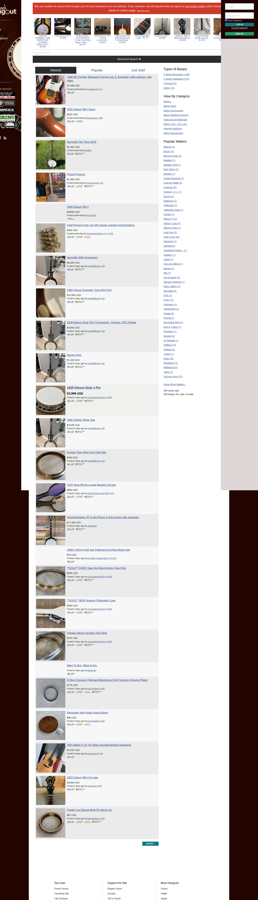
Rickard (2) (166, 336)
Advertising (115, 853)
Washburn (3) (168, 363)
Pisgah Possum (80, 167)
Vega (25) (166, 358)
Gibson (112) (168, 218)
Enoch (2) (166, 196)
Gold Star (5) (168, 232)
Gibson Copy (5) (169, 223)
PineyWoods (97, 89)
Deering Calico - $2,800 (169, 36)
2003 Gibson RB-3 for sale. (87, 732)
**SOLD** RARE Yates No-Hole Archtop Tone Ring (100, 536)
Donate (113, 844)
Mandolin (164, 853)
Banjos (165, 101)
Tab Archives (66, 849)
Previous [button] (41, 33)
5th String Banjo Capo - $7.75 (149, 36)
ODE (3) (165, 295)
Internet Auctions (170, 128)
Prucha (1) (166, 317)
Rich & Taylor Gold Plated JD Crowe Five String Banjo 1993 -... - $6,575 (89, 40)
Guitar (162, 849)
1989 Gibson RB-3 (82, 197)
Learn (11, 47)
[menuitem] (18, 29)
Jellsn (93, 146)
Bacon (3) (166, 151)
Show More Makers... (172, 384)
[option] (49, 33)
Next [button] (214, 33)
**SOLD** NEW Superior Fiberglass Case (95, 566)
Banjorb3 (96, 632)
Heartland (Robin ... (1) (173, 250)
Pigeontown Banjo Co (101, 224)
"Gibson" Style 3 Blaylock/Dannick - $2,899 (189, 37)
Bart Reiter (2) (168, 169)
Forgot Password (239, 27)
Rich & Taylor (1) (170, 326)
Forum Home (67, 839)
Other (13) (166, 87)
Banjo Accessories (171, 110)
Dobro (162, 839)
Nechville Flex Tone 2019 (86, 137)
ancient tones (97, 176)
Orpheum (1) (168, 304)
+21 (118, 526)
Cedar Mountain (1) (171, 178)
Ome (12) (166, 299)
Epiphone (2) (168, 200)
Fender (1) (166, 214)
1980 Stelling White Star (85, 397)
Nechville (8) (167, 290)
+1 (105, 89)
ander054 (96, 496)
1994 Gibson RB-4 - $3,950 (69, 36)
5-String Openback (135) (174, 78)
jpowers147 (97, 710)
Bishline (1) (167, 173)
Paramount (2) (169, 308)
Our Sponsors (116, 858)
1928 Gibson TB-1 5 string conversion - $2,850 (109, 39)
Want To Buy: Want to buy (86, 627)
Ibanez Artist (78, 337)
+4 (107, 255)
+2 (106, 176)
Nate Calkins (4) (169, 286)
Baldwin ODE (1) (170, 164)
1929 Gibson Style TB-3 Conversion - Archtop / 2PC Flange (106, 306)
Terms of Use (101, 873)
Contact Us (115, 863)
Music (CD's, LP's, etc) (173, 124)
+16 (103, 741)
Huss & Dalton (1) (170, 263)
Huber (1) (166, 259)
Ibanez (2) (166, 268)
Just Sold (137, 70)
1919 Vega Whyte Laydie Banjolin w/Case (95, 458)
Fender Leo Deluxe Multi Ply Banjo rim (93, 762)
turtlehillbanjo (98, 255)
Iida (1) (164, 272)
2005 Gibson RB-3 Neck (85, 107)
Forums (12, 29)
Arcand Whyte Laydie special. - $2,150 (208, 37)
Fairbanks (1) (168, 205)
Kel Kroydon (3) (169, 277)
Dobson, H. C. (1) (170, 191)
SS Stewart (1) (168, 340)
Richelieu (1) (167, 331)
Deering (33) (167, 187)
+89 (104, 115)
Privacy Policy (119, 873)
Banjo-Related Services (173, 115)
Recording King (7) (171, 322)
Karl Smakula (98, 650)
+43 (106, 650)
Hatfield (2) (167, 245)
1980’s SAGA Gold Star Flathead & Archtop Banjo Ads (103, 518)
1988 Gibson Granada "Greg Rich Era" (94, 276)
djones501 (96, 206)
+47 (116, 466)
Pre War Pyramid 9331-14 (104, 526)
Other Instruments (171, 133)
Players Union (116, 839)
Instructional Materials (173, 119)
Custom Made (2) (170, 182)
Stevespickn (96, 115)
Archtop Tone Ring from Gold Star (91, 427)
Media (11, 56)
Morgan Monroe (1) (171, 281)
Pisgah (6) (166, 313)
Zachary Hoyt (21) (170, 376)
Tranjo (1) (166, 353)
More (10, 64)
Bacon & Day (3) (170, 155)
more (148, 794)
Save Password (233, 20)
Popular (99, 70)
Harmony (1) (168, 241)
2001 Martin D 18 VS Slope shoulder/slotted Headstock (103, 702)
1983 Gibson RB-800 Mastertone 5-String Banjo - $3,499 (129, 39)
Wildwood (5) (168, 367)
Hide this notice (152, 11)
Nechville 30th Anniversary (87, 246)
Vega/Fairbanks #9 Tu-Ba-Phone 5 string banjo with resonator (107, 488)
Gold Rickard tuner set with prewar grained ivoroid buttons (105, 216)
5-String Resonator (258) (174, 74)
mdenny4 (96, 741)
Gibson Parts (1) (169, 227)
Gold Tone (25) (169, 236)
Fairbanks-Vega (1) (171, 209)
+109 (113, 377)
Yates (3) (166, 372)
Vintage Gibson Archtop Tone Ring (91, 597)
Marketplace (15, 38)
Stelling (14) (167, 344)
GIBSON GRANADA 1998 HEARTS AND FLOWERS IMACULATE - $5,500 (49, 41)
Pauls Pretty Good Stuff (102, 466)
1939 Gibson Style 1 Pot (88, 367)
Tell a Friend (115, 849)
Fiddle (162, 844)
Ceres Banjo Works (101, 377)
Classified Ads (67, 844)
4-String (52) (167, 83)
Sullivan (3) (167, 349)
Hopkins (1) (167, 254)
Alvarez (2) (166, 146)
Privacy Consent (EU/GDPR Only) (146, 873)
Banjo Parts (167, 106)
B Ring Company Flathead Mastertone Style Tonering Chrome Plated (111, 642)
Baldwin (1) (167, 160)
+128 (114, 224)
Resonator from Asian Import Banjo (91, 672)
